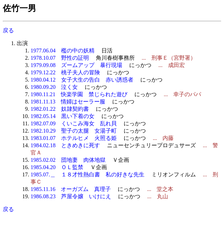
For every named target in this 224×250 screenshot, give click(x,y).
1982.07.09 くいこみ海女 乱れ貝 (74, 123)
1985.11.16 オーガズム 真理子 (71, 189)
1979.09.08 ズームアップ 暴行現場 (76, 65)
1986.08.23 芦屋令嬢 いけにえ (71, 196)
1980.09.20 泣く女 (54, 87)
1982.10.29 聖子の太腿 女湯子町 (74, 131)
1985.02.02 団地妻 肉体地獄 (68, 160)
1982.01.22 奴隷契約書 (60, 109)
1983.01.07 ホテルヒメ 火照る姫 (74, 138)
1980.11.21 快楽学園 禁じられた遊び (79, 94)
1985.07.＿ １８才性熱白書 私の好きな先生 (87, 174)
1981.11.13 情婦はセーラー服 (68, 102)
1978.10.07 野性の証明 (60, 58)
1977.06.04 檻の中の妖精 (62, 50)
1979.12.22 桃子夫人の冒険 (65, 72)
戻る (8, 30)
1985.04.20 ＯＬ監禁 (57, 167)
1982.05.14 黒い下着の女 (62, 116)
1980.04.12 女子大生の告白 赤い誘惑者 (82, 80)
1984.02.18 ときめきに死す (65, 145)
